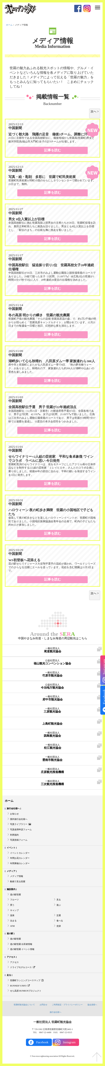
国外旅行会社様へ (18, 819)
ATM (12, 926)
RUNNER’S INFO (20, 986)
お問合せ (43, 1005)
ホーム (9, 25)
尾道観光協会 (52, 650)
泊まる (13, 920)
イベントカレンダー (20, 853)
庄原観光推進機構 (52, 771)
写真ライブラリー (20, 824)
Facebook (42, 1042)
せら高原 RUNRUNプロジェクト (25, 991)
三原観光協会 (52, 710)
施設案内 (11, 889)
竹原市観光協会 (52, 674)
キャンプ (14, 910)
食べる (59, 920)
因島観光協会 (52, 734)
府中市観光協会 (52, 698)
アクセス (11, 957)
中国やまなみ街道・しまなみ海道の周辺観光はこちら (52, 638)
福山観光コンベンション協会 (52, 662)
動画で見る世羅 (17, 881)
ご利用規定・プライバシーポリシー (67, 1005)
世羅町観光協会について (24, 1005)
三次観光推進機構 (52, 783)
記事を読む (52, 150)
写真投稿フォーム (18, 840)
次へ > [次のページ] (95, 111)
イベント (11, 847)
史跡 (58, 926)
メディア (11, 871)
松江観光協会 (52, 746)
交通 (58, 915)
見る (58, 899)
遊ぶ (58, 905)
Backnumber (52, 104)
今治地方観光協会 (52, 686)
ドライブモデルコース (22, 967)
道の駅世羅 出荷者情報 (21, 944)
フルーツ (14, 899)
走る (9, 975)
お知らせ (14, 814)
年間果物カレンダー (20, 863)
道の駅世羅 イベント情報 (22, 949)
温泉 (12, 915)
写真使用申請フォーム (21, 829)
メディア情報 (52, 40)
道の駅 (10, 933)
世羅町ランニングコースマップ (26, 980)
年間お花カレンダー (20, 858)
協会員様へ (92, 1005)
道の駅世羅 (15, 894)
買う (12, 905)
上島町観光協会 (52, 722)
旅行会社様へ (13, 808)
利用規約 (14, 835)
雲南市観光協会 (52, 759)
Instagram (69, 1042)
